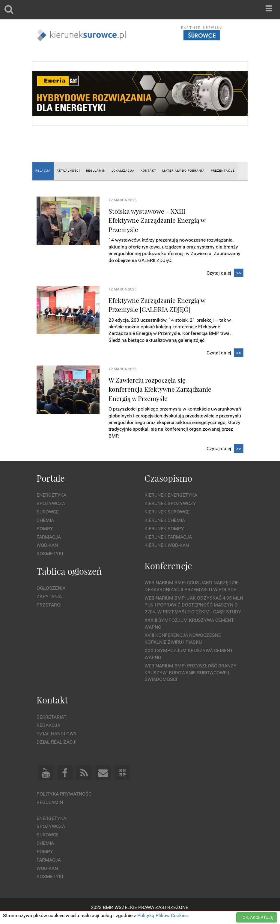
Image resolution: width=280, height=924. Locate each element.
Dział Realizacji (56, 742)
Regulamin (50, 802)
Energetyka (51, 495)
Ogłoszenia (51, 588)
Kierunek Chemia (164, 520)
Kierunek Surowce (167, 512)
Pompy (45, 528)
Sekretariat (52, 717)
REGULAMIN (96, 170)
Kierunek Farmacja (168, 537)
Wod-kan (47, 545)
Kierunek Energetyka (170, 495)
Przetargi (49, 605)
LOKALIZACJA (123, 170)
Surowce (48, 512)
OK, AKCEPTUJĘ (258, 917)
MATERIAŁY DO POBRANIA (183, 170)
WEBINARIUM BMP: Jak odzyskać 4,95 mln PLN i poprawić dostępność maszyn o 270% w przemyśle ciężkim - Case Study (193, 605)
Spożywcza (51, 503)
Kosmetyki (50, 553)
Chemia (45, 520)
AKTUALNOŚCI (68, 170)
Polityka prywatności (65, 794)
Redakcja (48, 725)
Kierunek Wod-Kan (166, 545)
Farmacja (49, 537)
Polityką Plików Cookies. (163, 915)
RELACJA (43, 170)
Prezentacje (223, 170)
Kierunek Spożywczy (170, 503)
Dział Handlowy (57, 733)
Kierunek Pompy (164, 528)
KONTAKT (148, 170)
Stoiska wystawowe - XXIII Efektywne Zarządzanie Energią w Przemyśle (157, 220)
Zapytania (49, 596)
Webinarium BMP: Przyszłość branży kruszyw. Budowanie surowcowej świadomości (190, 672)
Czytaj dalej (225, 273)
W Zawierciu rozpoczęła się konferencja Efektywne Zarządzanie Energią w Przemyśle (160, 389)
